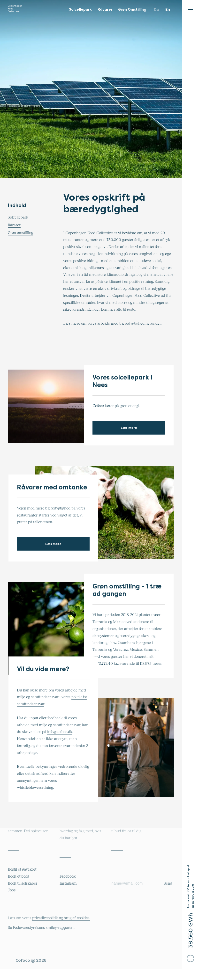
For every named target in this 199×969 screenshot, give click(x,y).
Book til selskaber (22, 883)
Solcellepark (18, 217)
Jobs (11, 890)
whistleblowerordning (35, 788)
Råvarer (14, 225)
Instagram (68, 883)
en (167, 9)
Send (168, 883)
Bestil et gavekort (22, 869)
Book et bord (18, 876)
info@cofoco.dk (59, 732)
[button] (190, 8)
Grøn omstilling (20, 233)
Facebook (68, 876)
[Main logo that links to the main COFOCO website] (15, 10)
